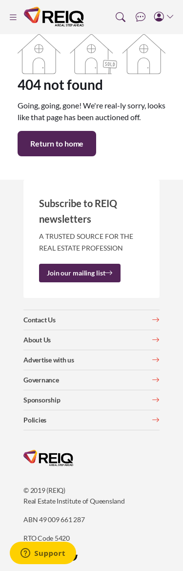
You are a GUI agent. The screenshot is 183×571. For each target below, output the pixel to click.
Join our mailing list (80, 273)
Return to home (56, 143)
